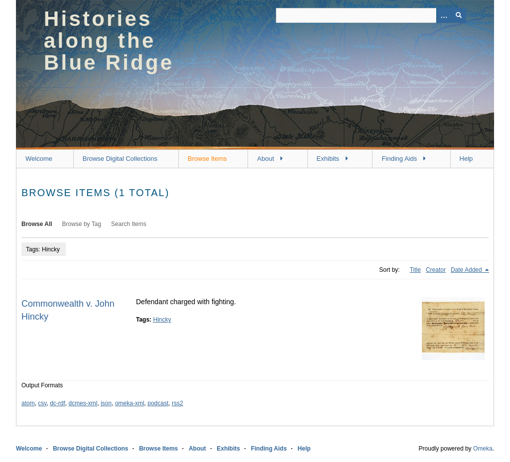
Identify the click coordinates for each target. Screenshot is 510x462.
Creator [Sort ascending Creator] (436, 269)
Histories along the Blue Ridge (109, 40)
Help (466, 158)
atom (28, 403)
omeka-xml (129, 403)
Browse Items (207, 158)
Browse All (36, 224)
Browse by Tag (82, 224)
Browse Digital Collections (120, 158)
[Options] (443, 15)
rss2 (177, 403)
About (265, 158)
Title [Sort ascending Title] (415, 269)
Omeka (483, 448)
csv (42, 403)
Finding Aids (399, 158)
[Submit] (458, 15)
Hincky (162, 319)
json (106, 403)
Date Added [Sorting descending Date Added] (467, 269)
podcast (157, 403)
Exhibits (328, 158)
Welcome (38, 158)
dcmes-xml (83, 403)
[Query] (371, 15)
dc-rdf (57, 403)
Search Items (128, 224)
